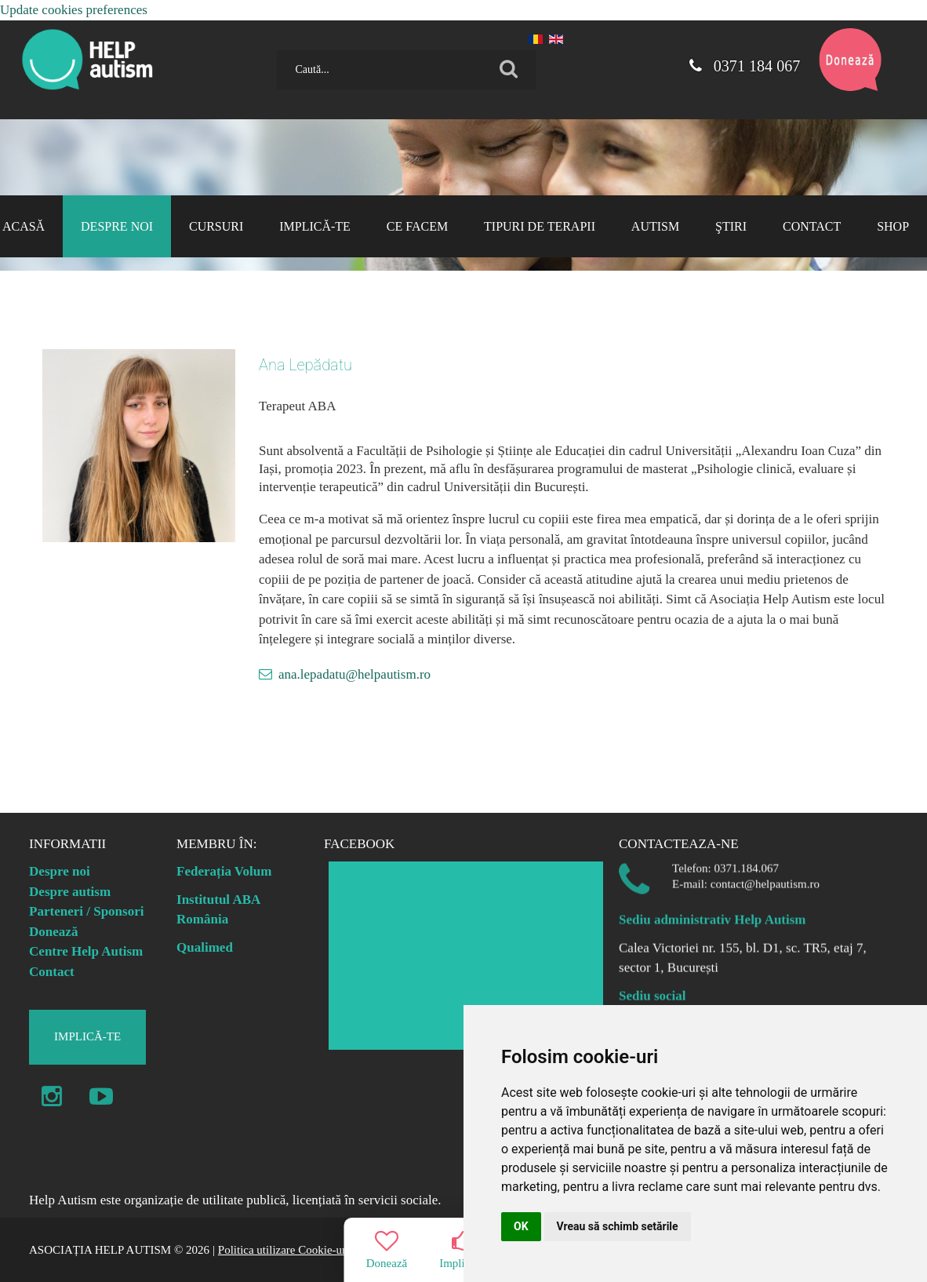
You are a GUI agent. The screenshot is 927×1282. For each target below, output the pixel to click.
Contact (52, 971)
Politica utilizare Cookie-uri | (286, 1250)
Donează (53, 931)
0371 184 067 (742, 65)
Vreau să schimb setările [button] (617, 1226)
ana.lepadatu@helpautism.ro (354, 674)
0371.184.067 (747, 860)
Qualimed (204, 947)
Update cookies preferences (73, 9)
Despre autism (70, 891)
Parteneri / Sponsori (86, 911)
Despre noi (59, 871)
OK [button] (521, 1226)
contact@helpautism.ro (765, 876)
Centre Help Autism (86, 951)
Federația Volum (223, 871)
